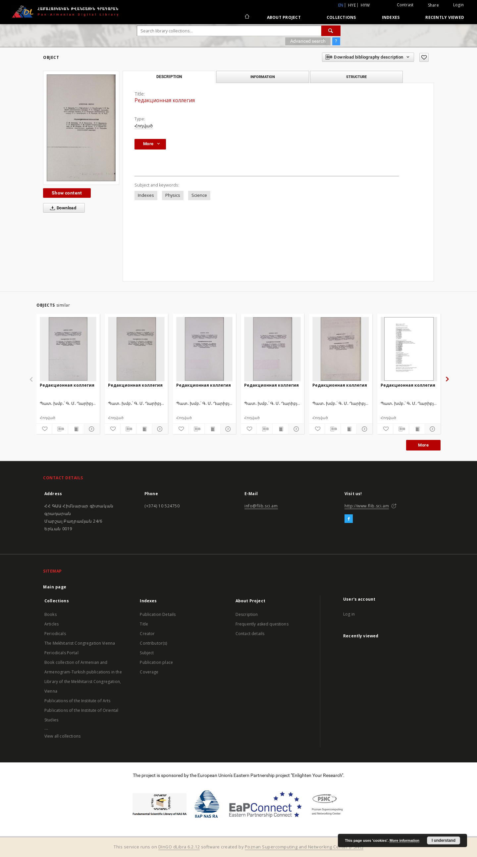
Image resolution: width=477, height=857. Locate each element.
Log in (349, 614)
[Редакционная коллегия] (68, 349)
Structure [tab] (356, 76)
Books (50, 614)
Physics (172, 195)
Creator (147, 633)
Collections (341, 17)
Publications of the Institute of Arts (77, 701)
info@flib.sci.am (261, 506)
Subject (147, 653)
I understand (443, 840)
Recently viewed (444, 17)
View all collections (62, 736)
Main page (55, 587)
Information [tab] (262, 76)
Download (61, 208)
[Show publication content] (76, 429)
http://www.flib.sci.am (366, 506)
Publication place (156, 662)
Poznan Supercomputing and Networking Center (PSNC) (304, 847)
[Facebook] (348, 519)
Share (433, 5)
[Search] (331, 30)
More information (404, 840)
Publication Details (158, 614)
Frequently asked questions (262, 624)
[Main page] (246, 17)
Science (199, 195)
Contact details (250, 633)
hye (352, 5)
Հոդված (143, 126)
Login (458, 5)
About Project (284, 17)
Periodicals (55, 633)
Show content (67, 192)
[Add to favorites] (424, 57)
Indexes (391, 17)
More (423, 445)
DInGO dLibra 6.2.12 (179, 847)
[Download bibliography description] (60, 429)
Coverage (149, 672)
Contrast (405, 5)
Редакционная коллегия (67, 385)
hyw (365, 5)
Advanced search (308, 41)
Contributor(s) (153, 643)
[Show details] (91, 429)
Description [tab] (169, 76)
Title (144, 624)
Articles (51, 624)
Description (247, 614)
